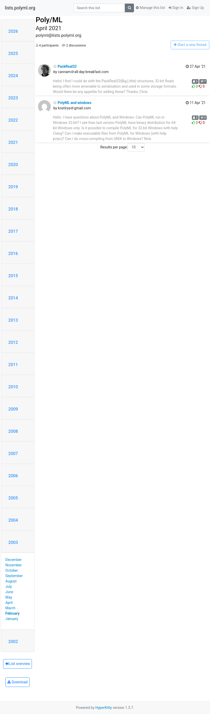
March (10, 608)
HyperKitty (103, 708)
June (9, 592)
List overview (17, 664)
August (11, 581)
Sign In (176, 8)
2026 (13, 31)
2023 (13, 97)
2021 (13, 142)
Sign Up (195, 8)
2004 (13, 520)
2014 (13, 297)
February (12, 613)
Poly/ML (49, 20)
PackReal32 (65, 66)
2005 (13, 497)
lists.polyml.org (20, 7)
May (8, 597)
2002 (13, 641)
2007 (13, 453)
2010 (13, 386)
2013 (13, 320)
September (14, 576)
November (13, 565)
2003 (13, 542)
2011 (13, 364)
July (8, 586)
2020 (13, 164)
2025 (13, 53)
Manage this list (150, 8)
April (9, 603)
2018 (13, 209)
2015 (13, 275)
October (11, 570)
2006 (13, 475)
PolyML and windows (72, 103)
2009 (13, 409)
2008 (13, 431)
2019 (13, 186)
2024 (13, 75)
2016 (13, 253)
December (13, 560)
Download (17, 682)
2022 (13, 120)
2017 (13, 231)
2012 (13, 342)
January (11, 619)
